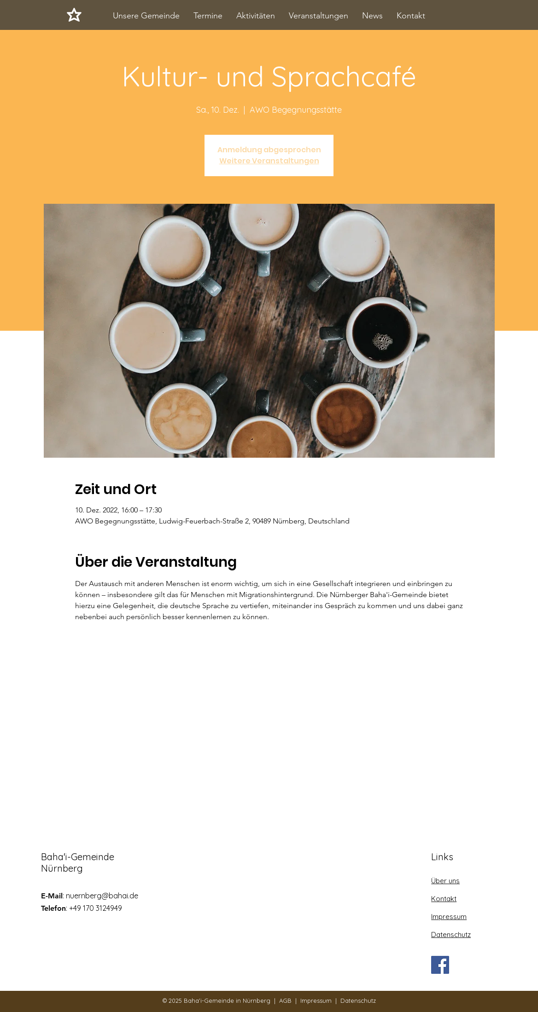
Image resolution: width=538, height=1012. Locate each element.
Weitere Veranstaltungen (269, 160)
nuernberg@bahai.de (102, 895)
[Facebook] (440, 965)
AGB (285, 1000)
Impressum (316, 1000)
